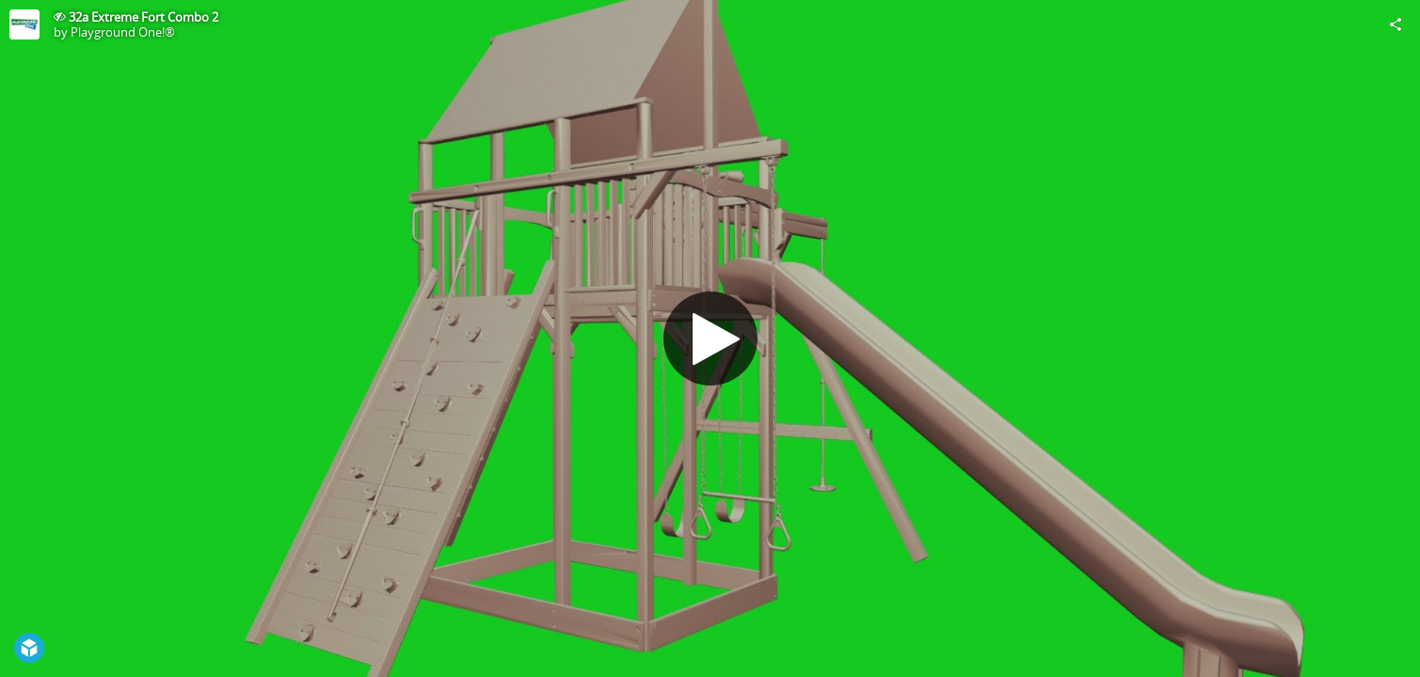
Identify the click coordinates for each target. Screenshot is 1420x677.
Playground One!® (123, 32)
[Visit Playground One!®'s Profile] (24, 24)
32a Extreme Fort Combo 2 (143, 16)
